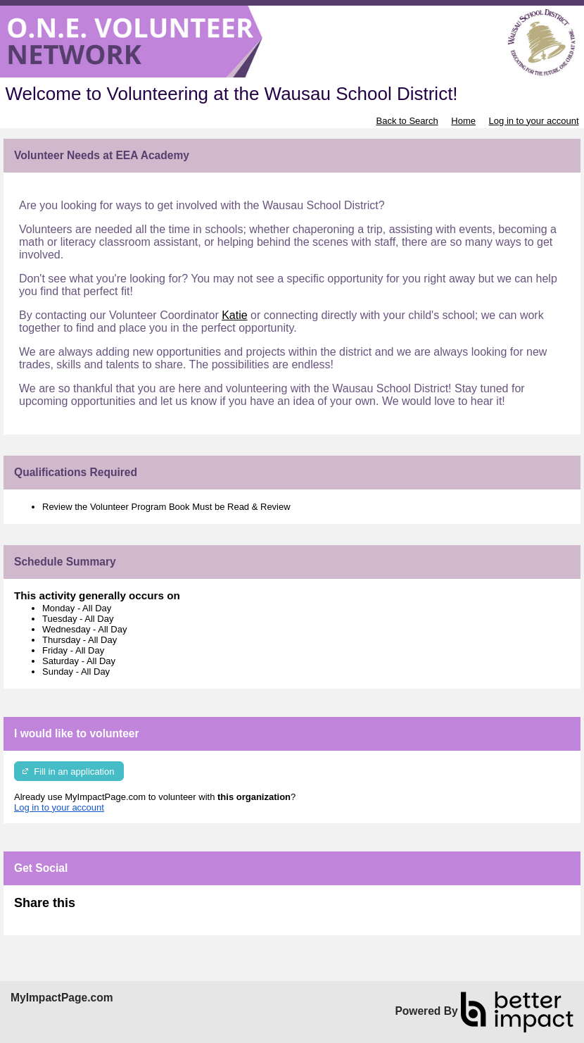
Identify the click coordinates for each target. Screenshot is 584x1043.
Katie (234, 315)
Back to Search (407, 120)
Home (463, 120)
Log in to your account (534, 120)
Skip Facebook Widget (121, 909)
